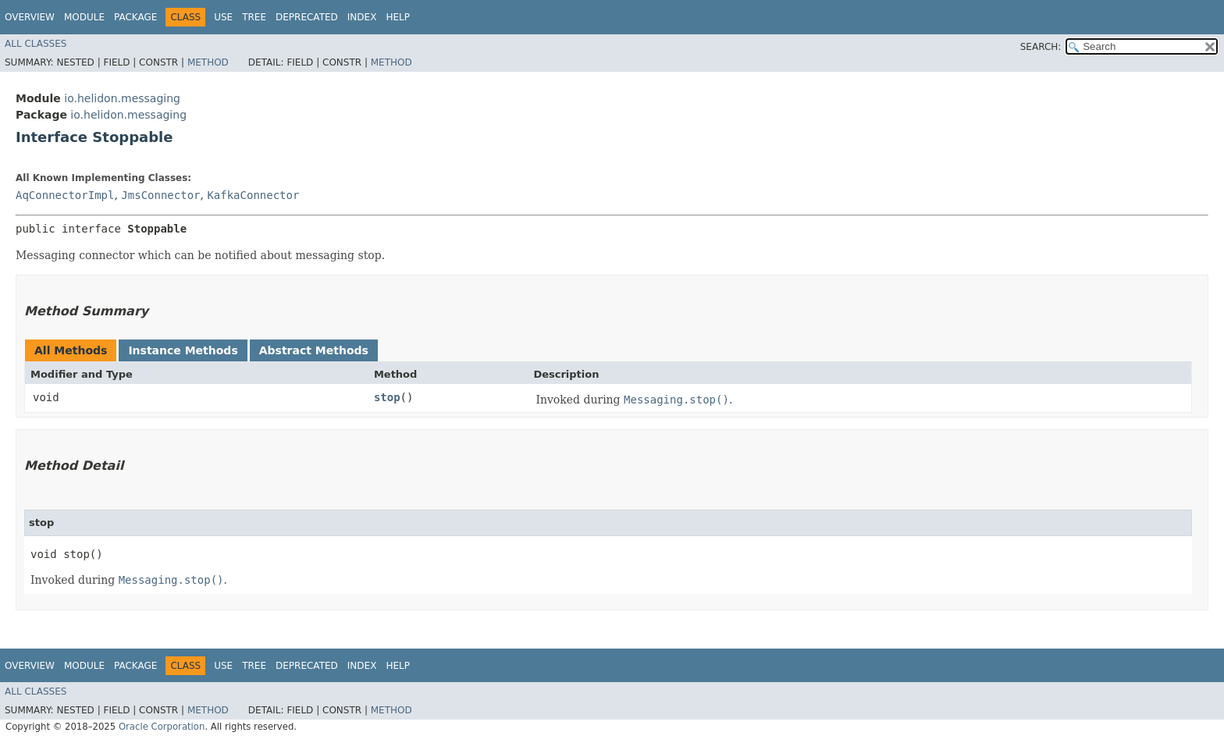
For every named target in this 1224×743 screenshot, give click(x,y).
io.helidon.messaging (122, 98)
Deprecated (307, 17)
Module (84, 17)
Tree (254, 17)
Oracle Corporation (162, 726)
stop (387, 397)
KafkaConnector (253, 195)
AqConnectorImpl (65, 195)
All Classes (35, 43)
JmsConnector (160, 195)
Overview (30, 17)
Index (362, 17)
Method (208, 62)
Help (398, 17)
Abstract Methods (313, 350)
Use (223, 17)
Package (135, 17)
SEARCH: (1041, 46)
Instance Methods (182, 350)
